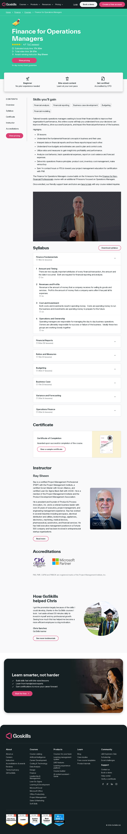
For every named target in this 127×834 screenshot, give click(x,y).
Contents (12, 99)
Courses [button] (24, 4)
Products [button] (35, 4)
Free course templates (86, 760)
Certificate (10, 117)
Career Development (38, 760)
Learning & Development (39, 785)
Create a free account (112, 4)
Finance (17, 12)
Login (75, 4)
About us (9, 754)
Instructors (10, 760)
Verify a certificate (108, 779)
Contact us (105, 769)
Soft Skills (33, 804)
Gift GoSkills (10, 773)
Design (32, 770)
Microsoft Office (36, 791)
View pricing (24, 60)
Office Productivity (37, 794)
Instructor (10, 122)
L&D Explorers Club (109, 754)
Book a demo (88, 4)
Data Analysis (35, 767)
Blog (79, 754)
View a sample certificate (51, 449)
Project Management (38, 797)
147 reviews (33, 44)
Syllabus (9, 111)
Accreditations (12, 128)
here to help (86, 184)
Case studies (82, 757)
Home (8, 12)
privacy (16, 770)
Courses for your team (63, 754)
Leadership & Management (35, 777)
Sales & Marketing (37, 800)
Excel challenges (108, 760)
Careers (9, 757)
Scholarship (106, 757)
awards (22, 763)
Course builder (59, 771)
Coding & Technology (38, 763)
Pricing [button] (59, 4)
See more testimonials (45, 638)
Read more (41, 539)
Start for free (22, 694)
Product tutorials (83, 763)
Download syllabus (110, 248)
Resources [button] (47, 4)
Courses (27, 12)
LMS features (59, 762)
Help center (106, 776)
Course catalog (36, 754)
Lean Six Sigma (36, 781)
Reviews (9, 767)
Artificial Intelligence (38, 757)
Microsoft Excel (36, 788)
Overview (10, 105)
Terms (8, 770)
